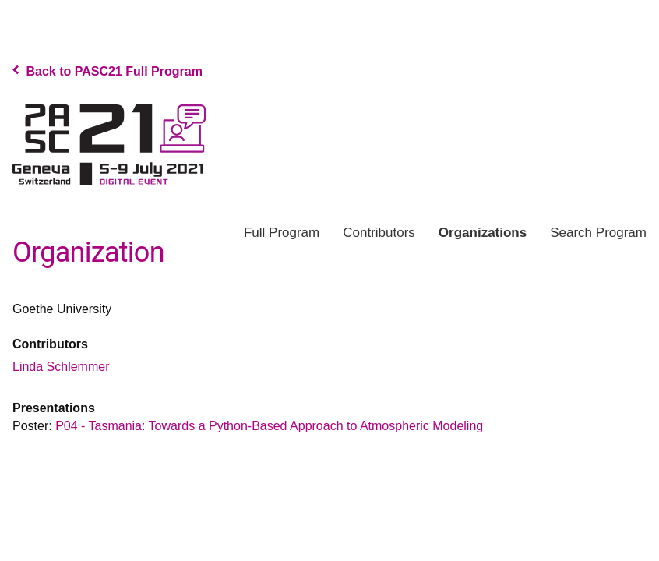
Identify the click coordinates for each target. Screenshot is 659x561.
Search (598, 232)
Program (281, 232)
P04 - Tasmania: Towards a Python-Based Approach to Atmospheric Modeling (269, 425)
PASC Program (109, 144)
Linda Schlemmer (61, 366)
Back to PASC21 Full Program (107, 71)
